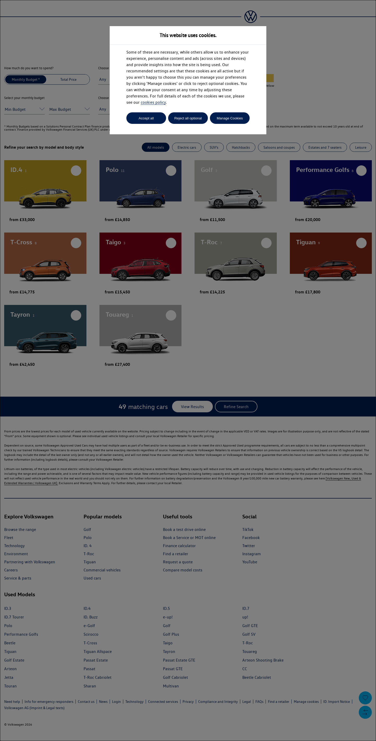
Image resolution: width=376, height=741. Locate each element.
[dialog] (188, 370)
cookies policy (153, 102)
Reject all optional (188, 118)
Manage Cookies (230, 118)
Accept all (146, 118)
